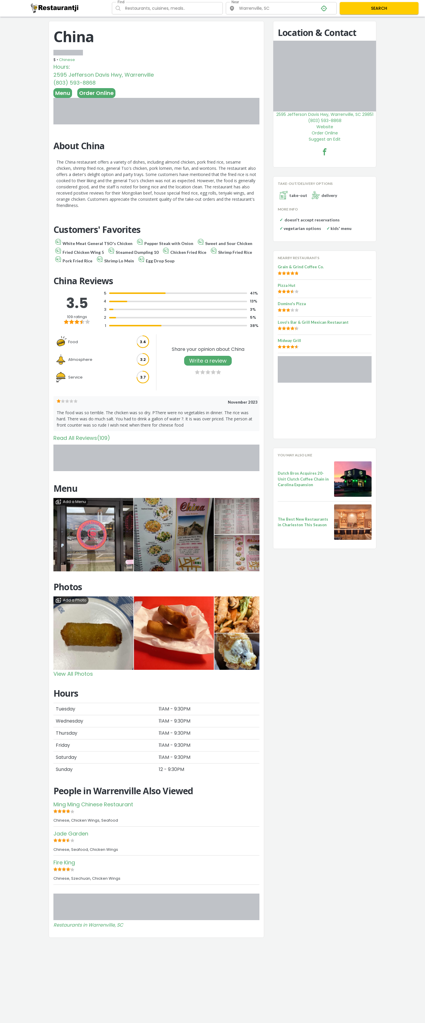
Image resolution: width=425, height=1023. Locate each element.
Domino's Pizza (292, 303)
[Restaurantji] (54, 8)
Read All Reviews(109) (81, 438)
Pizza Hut (286, 285)
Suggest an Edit (325, 139)
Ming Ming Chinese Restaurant (93, 804)
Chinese (67, 60)
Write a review (208, 360)
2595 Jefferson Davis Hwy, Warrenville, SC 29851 (324, 114)
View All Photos (73, 673)
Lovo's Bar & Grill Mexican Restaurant (313, 322)
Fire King (64, 862)
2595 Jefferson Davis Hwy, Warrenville (103, 74)
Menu (62, 93)
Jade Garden (70, 833)
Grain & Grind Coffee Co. (301, 266)
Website (324, 127)
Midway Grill (289, 340)
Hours (61, 66)
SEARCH (379, 8)
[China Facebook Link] (324, 151)
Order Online (96, 93)
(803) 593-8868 (74, 82)
